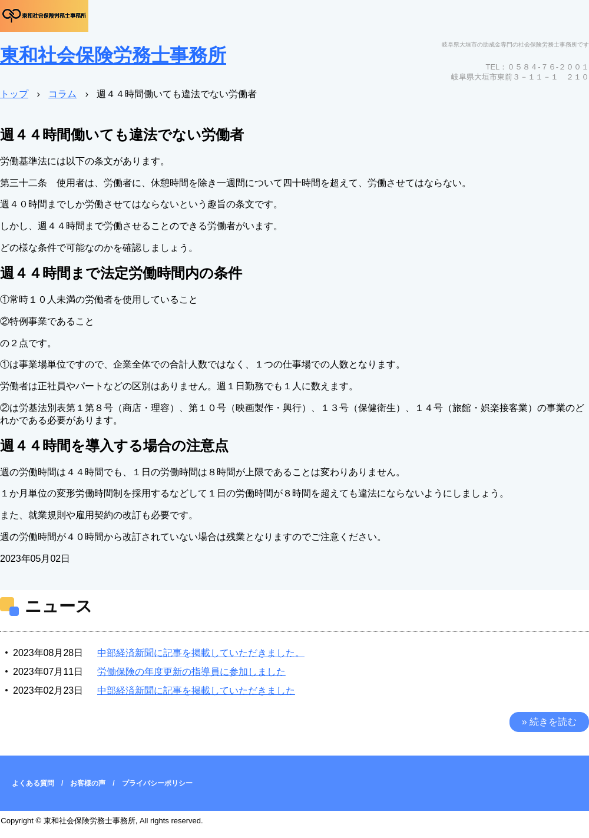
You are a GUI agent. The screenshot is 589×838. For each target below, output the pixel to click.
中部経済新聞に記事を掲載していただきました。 (201, 653)
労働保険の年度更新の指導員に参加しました (191, 672)
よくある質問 (33, 783)
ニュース (58, 606)
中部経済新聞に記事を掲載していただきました (196, 690)
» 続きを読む (549, 722)
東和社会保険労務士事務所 (113, 55)
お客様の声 (87, 783)
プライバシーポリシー (157, 783)
